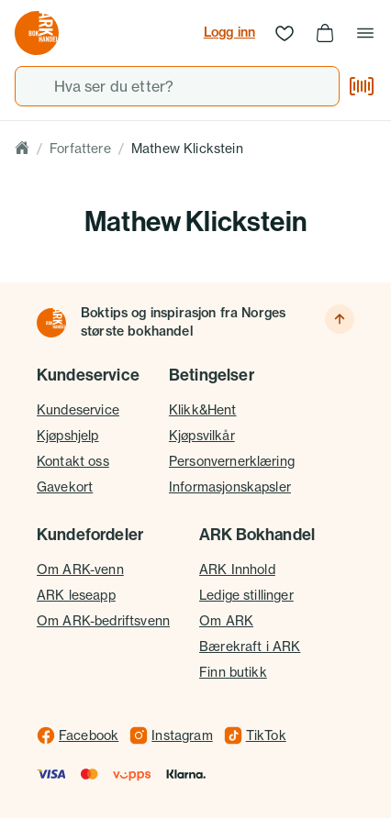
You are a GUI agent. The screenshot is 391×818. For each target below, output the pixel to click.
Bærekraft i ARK (249, 646)
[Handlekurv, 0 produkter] (325, 33)
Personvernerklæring (232, 461)
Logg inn (229, 32)
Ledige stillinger (246, 594)
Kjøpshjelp (68, 435)
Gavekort (65, 486)
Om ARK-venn (80, 569)
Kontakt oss (73, 461)
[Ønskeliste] (285, 33)
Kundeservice (78, 409)
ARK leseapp (76, 594)
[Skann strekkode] (361, 86)
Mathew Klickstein (187, 148)
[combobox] (177, 86)
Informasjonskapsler (230, 486)
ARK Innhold (237, 569)
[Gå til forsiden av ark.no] (37, 33)
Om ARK (226, 620)
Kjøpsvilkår (202, 435)
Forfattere (80, 148)
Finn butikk (233, 672)
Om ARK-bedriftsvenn (103, 620)
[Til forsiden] (51, 322)
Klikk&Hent (203, 409)
